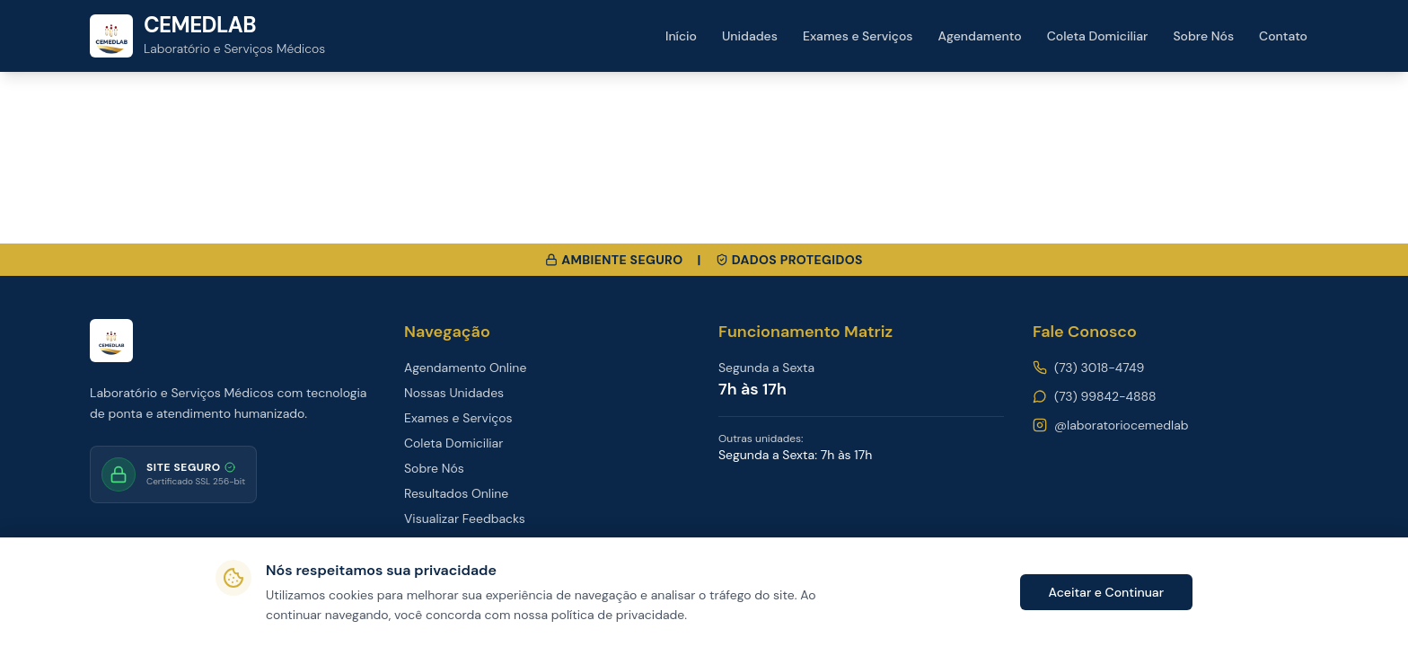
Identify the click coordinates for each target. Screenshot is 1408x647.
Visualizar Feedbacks (464, 518)
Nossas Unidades (454, 393)
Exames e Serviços (858, 36)
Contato (1283, 36)
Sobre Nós (1203, 36)
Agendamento (980, 36)
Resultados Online (456, 493)
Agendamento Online (465, 367)
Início (681, 36)
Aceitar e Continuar (1106, 592)
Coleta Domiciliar (1097, 36)
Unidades (750, 36)
